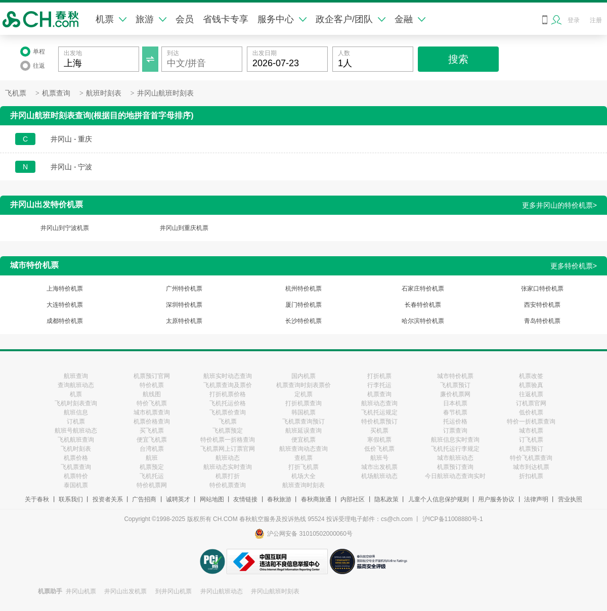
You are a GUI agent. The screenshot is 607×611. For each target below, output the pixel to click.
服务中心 (282, 19)
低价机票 (531, 412)
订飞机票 (531, 439)
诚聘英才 (178, 499)
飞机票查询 (76, 467)
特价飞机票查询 (531, 457)
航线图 (152, 394)
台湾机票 (152, 448)
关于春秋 (37, 499)
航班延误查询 (303, 430)
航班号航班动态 (76, 430)
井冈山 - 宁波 (71, 167)
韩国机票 (303, 412)
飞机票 (15, 93)
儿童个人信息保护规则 (438, 499)
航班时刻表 (103, 93)
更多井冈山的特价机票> (559, 205)
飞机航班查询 (76, 439)
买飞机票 (152, 430)
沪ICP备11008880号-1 (452, 519)
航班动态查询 (379, 403)
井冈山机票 (81, 591)
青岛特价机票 (542, 320)
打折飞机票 (303, 467)
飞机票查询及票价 (227, 385)
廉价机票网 (455, 394)
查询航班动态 (76, 385)
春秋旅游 (279, 499)
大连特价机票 (65, 304)
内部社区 (352, 499)
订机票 (76, 421)
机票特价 (76, 476)
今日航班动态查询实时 (455, 476)
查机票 (303, 457)
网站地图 (212, 499)
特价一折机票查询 (531, 421)
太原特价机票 (184, 320)
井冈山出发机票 (125, 591)
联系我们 (71, 499)
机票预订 (531, 448)
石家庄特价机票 (423, 288)
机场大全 (303, 476)
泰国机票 (76, 485)
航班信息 (76, 412)
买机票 (379, 430)
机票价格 (76, 457)
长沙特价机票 (303, 320)
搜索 (458, 59)
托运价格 (455, 421)
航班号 (379, 457)
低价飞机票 (379, 448)
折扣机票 (531, 476)
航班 (152, 457)
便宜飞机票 (152, 439)
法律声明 (536, 499)
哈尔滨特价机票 (423, 320)
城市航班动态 (455, 457)
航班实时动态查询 (227, 376)
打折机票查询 (303, 403)
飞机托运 (152, 476)
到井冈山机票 (173, 591)
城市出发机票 (379, 467)
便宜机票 (303, 439)
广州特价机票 (184, 288)
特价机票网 (152, 485)
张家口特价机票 (542, 288)
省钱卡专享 (225, 19)
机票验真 (531, 385)
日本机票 (455, 403)
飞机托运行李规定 (455, 448)
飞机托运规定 (379, 412)
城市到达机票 (531, 467)
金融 (410, 19)
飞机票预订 (455, 385)
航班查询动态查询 (303, 448)
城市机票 (531, 430)
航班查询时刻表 (303, 485)
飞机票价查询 (227, 412)
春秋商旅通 (316, 499)
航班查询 (76, 376)
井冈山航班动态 (221, 591)
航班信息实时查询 (455, 439)
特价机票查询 (227, 485)
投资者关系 (108, 499)
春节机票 (455, 412)
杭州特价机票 (303, 288)
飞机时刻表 (76, 448)
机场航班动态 (379, 476)
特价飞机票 (152, 403)
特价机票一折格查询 (227, 439)
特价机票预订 (379, 421)
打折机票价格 (227, 394)
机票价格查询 (152, 421)
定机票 (303, 394)
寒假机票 (379, 439)
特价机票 (152, 385)
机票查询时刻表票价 (303, 385)
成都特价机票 (65, 320)
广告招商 (144, 499)
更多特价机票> (573, 266)
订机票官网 (531, 403)
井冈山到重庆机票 (184, 227)
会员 (185, 19)
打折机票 (379, 376)
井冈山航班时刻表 (165, 93)
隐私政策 (386, 499)
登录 (574, 20)
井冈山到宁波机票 (64, 227)
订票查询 (455, 430)
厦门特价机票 (303, 304)
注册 (596, 20)
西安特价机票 (542, 304)
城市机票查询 (152, 412)
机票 (111, 19)
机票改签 (531, 376)
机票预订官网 (152, 376)
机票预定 (152, 467)
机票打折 (227, 476)
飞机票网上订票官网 (227, 448)
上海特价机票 (65, 288)
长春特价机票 (423, 304)
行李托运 (379, 385)
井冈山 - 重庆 (71, 139)
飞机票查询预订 (303, 421)
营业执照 (570, 499)
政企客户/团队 (350, 19)
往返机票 (531, 394)
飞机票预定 (227, 430)
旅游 (151, 19)
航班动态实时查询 (227, 467)
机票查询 (56, 93)
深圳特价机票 (184, 304)
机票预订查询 (455, 467)
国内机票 (303, 376)
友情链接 (245, 499)
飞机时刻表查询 (76, 403)
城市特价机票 (455, 376)
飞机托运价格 (227, 403)
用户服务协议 (496, 499)
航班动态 (227, 457)
